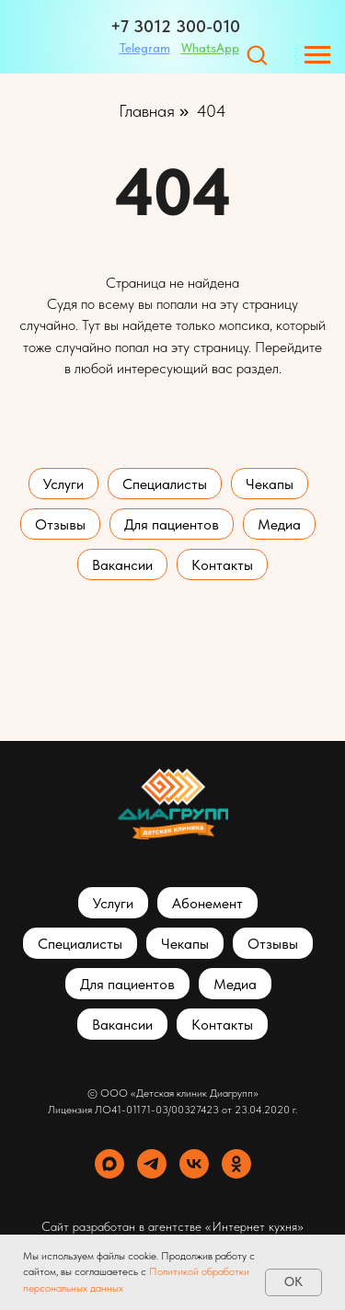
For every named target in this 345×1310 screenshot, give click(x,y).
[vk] (194, 1164)
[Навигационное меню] (317, 55)
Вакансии (122, 565)
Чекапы (269, 484)
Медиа (279, 524)
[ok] (236, 1164)
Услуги (63, 484)
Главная (147, 111)
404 (211, 111)
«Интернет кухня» (254, 1226)
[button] (257, 54)
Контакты (222, 565)
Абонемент (207, 903)
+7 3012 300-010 (175, 26)
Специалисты (164, 484)
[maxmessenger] (109, 1164)
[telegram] (152, 1164)
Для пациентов (171, 524)
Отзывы (60, 524)
